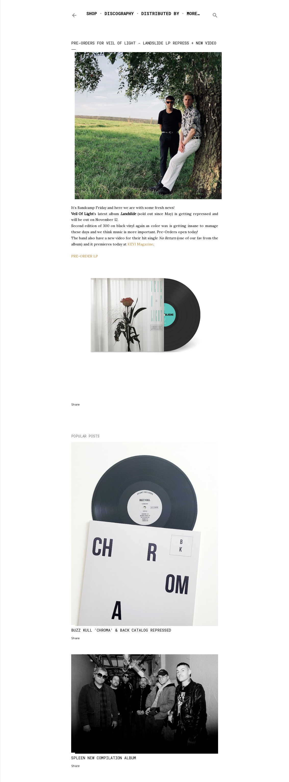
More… (193, 13)
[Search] (215, 14)
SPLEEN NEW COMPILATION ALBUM (103, 757)
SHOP (91, 13)
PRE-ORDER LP (84, 256)
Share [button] (75, 404)
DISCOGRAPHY (119, 13)
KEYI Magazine (140, 244)
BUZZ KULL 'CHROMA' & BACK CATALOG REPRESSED (121, 630)
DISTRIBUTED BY (160, 13)
